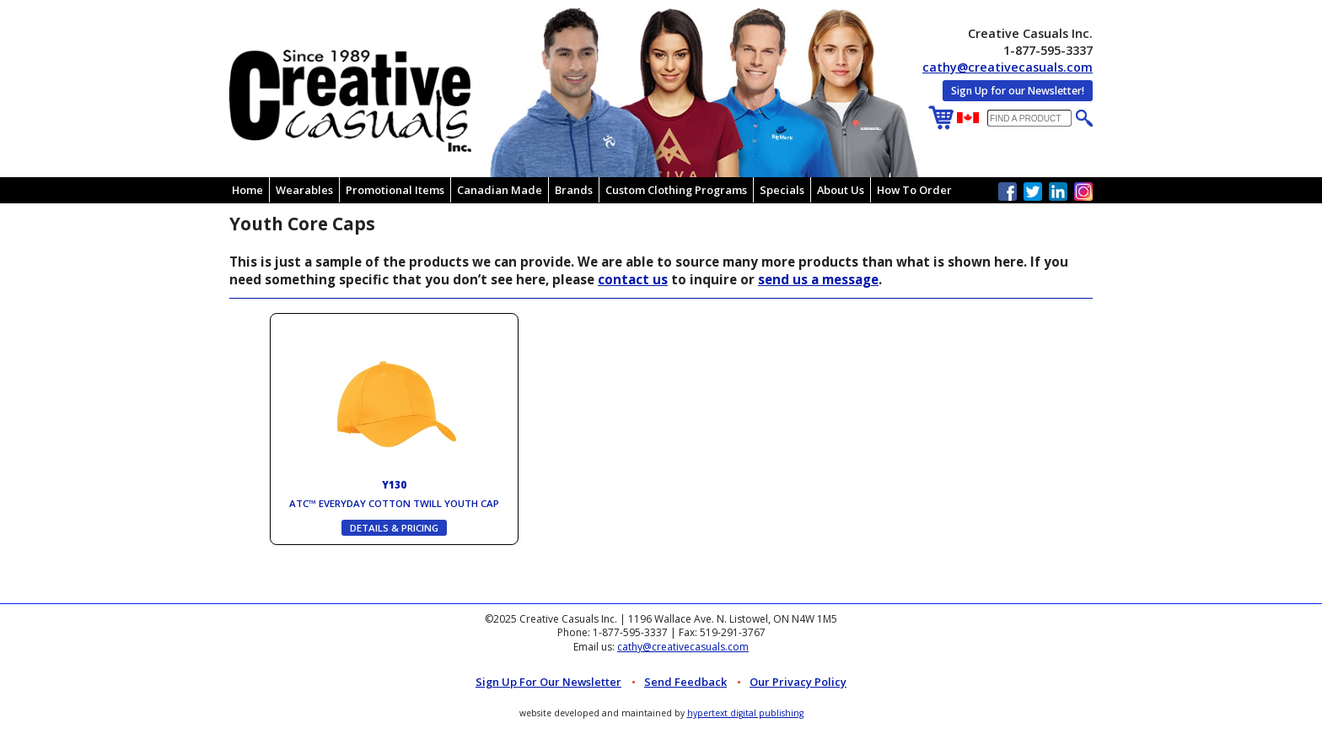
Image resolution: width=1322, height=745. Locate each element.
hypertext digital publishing (745, 713)
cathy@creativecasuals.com (1007, 67)
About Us (840, 189)
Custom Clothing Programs (676, 189)
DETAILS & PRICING (394, 527)
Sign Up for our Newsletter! (1017, 91)
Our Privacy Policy (798, 681)
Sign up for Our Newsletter (548, 681)
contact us (633, 279)
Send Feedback (685, 681)
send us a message (818, 279)
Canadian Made (499, 189)
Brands (574, 189)
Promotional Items (395, 189)
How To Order (914, 189)
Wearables (304, 189)
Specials (782, 189)
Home (247, 189)
